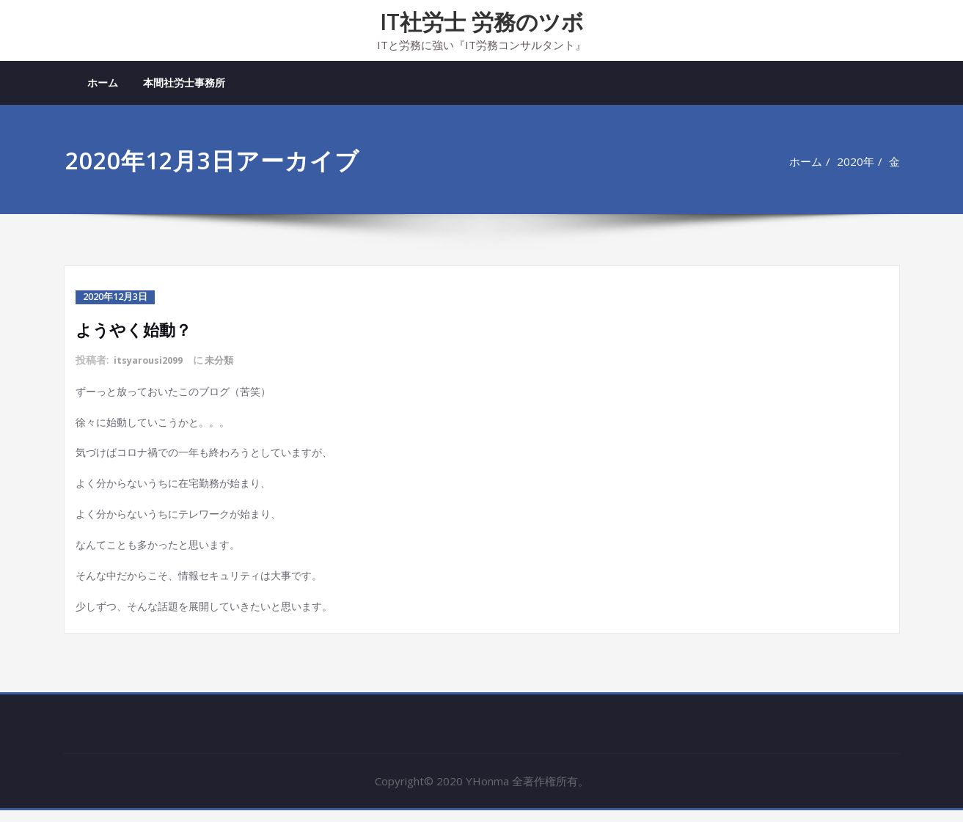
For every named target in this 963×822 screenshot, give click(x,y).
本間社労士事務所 (184, 82)
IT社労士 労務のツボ (482, 22)
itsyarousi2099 (152, 360)
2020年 (855, 161)
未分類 (227, 360)
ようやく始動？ (139, 328)
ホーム (102, 82)
